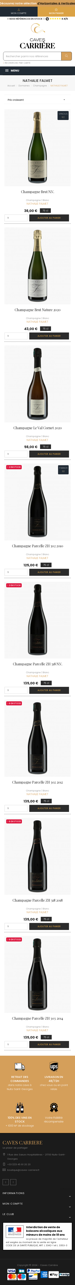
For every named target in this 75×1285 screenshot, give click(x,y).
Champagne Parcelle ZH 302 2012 (37, 782)
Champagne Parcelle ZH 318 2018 (38, 900)
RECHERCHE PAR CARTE (17, 63)
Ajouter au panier (49, 217)
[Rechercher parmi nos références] (37, 56)
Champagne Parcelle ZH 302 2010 (37, 546)
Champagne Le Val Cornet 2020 (37, 428)
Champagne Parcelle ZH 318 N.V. (37, 664)
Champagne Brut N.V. (37, 192)
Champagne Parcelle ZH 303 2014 (37, 1018)
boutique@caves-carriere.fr (23, 1170)
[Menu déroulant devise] (65, 1189)
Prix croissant (37, 100)
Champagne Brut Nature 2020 (38, 310)
